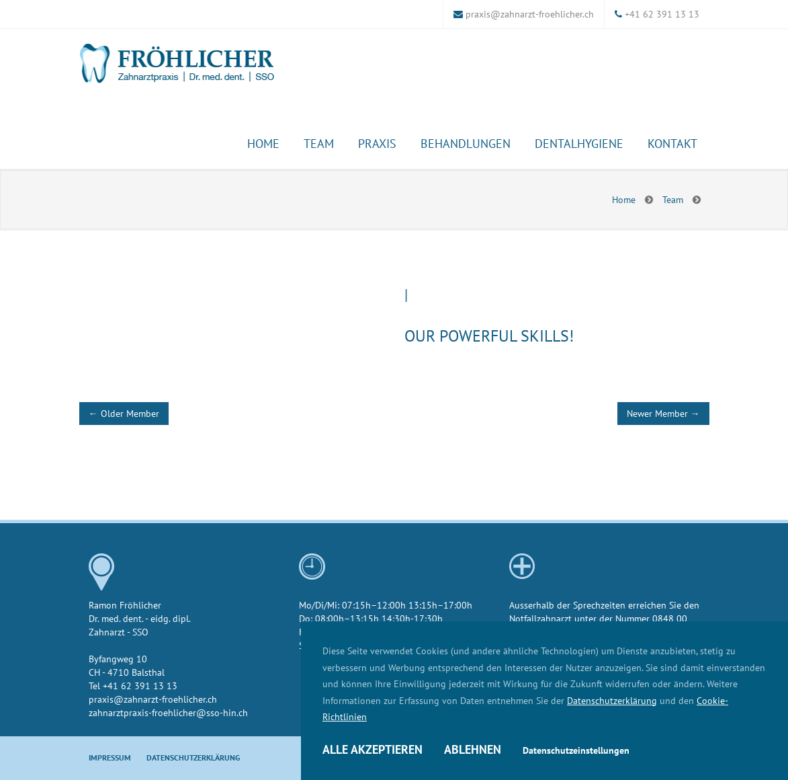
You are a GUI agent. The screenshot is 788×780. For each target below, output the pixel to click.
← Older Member (124, 413)
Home (263, 143)
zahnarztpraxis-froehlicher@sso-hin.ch (168, 712)
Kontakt (672, 143)
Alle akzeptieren (372, 749)
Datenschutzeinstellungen (576, 750)
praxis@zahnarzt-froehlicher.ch (530, 14)
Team (319, 143)
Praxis (377, 143)
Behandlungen (466, 143)
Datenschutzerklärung (612, 700)
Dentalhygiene (579, 143)
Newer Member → (663, 413)
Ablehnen (472, 749)
